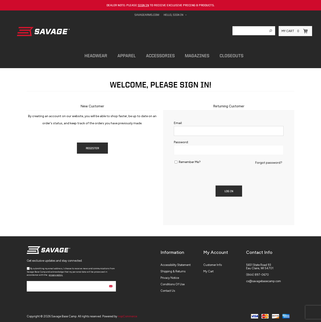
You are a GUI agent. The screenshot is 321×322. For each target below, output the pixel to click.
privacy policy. (56, 272)
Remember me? (190, 160)
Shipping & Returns (172, 269)
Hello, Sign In (173, 15)
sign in (143, 5)
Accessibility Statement (175, 263)
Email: (178, 121)
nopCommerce (127, 314)
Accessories (155, 54)
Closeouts (224, 54)
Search (270, 30)
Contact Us (167, 288)
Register (92, 146)
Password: (181, 140)
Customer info (212, 263)
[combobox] (249, 30)
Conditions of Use (172, 282)
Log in (228, 189)
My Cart (208, 269)
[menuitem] (181, 263)
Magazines (191, 54)
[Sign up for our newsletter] (71, 284)
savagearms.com (146, 15)
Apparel (123, 54)
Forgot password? (268, 161)
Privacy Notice (169, 275)
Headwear (93, 54)
